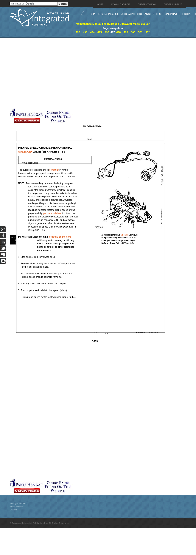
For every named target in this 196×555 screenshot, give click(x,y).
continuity (54, 170)
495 (99, 32)
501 (140, 32)
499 (126, 32)
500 (133, 32)
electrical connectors (60, 237)
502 (147, 32)
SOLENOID (25, 151)
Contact (13, 510)
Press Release (16, 506)
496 (107, 32)
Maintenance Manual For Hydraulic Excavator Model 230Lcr (113, 23)
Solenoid (124, 235)
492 (78, 32)
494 (92, 32)
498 (118, 32)
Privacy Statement (18, 503)
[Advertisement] (41, 73)
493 (85, 32)
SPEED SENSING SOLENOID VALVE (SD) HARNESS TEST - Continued (134, 13)
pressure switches (52, 213)
